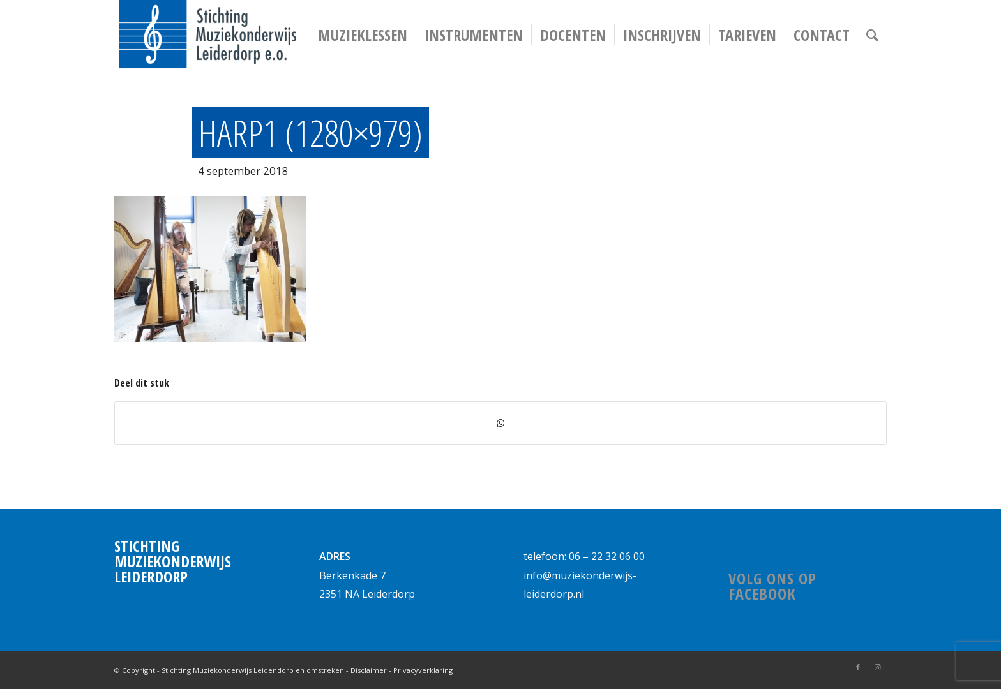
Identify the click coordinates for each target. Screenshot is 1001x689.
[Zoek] (872, 35)
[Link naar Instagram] (877, 667)
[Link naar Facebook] (858, 667)
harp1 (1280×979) (310, 132)
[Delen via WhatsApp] (500, 423)
